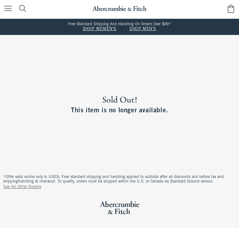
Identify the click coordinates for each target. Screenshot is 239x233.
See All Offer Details (22, 187)
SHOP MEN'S (142, 29)
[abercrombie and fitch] (119, 8)
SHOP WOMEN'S (99, 29)
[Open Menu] (6, 9)
